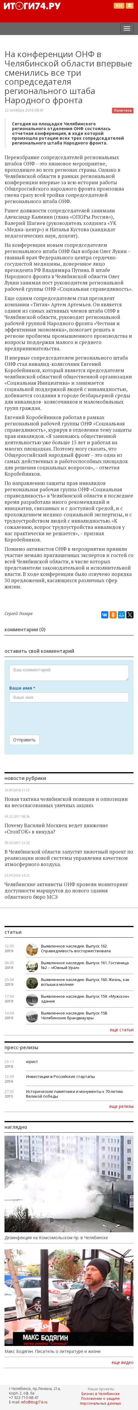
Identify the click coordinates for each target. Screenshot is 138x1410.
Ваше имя (22, 688)
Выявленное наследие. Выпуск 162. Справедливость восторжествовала (76, 948)
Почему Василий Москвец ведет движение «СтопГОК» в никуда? (56, 828)
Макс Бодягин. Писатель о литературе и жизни (52, 1351)
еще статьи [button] (122, 1029)
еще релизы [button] (121, 1106)
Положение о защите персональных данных (100, 1401)
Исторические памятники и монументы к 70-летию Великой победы (74, 1094)
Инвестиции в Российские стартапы (60, 1076)
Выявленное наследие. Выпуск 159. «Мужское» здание (85, 999)
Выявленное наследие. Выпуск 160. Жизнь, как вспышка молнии (85, 982)
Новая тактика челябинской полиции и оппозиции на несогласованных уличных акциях (66, 802)
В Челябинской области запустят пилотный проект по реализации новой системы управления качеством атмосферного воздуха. (68, 858)
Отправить (24, 740)
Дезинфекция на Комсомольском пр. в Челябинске (56, 1237)
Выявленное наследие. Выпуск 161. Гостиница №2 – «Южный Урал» (85, 965)
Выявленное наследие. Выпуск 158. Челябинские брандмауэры (74, 1015)
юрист (32, 1061)
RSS (119, 5)
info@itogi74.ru (34, 1402)
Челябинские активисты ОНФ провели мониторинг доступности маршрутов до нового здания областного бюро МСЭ (66, 890)
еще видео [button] (123, 1362)
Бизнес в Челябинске (100, 1393)
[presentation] (54, 718)
